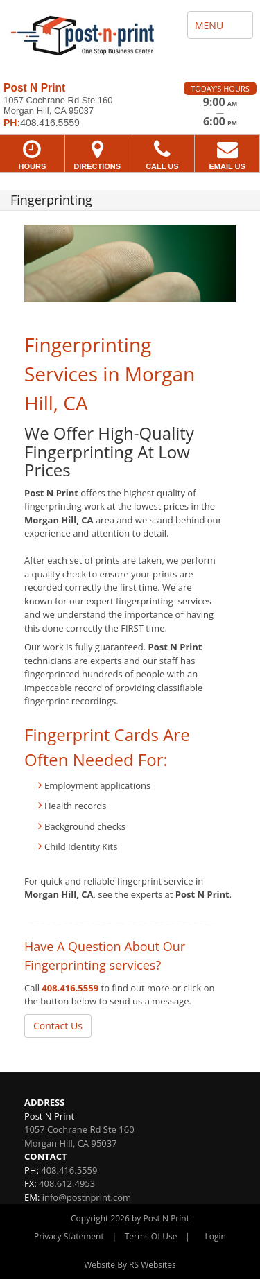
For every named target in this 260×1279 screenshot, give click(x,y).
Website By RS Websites (130, 1265)
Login (215, 1236)
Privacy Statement (69, 1236)
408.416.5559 (70, 988)
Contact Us (58, 1025)
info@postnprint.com (86, 1197)
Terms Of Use (151, 1236)
